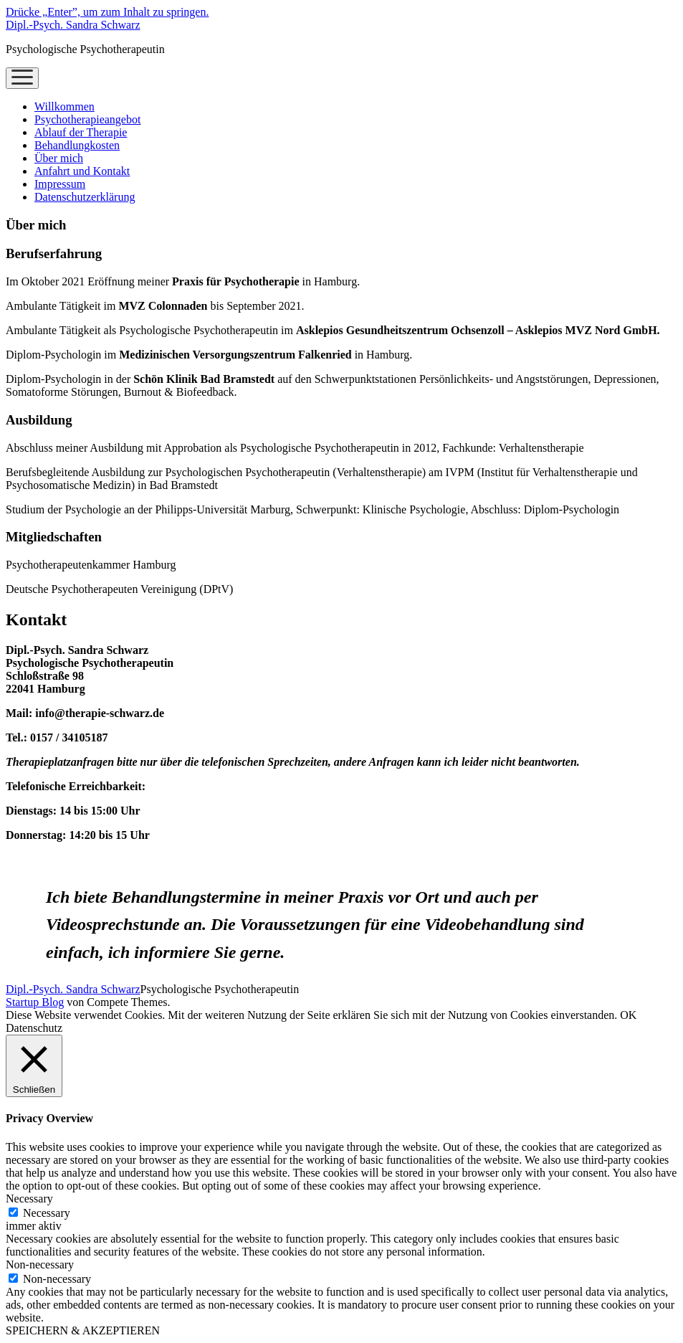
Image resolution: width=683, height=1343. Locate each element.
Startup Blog (35, 1002)
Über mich (58, 158)
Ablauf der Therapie (80, 132)
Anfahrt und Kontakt (82, 171)
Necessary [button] (29, 1198)
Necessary (46, 1213)
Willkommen (64, 106)
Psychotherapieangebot (87, 119)
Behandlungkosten (77, 145)
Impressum (59, 184)
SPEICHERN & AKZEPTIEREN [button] (83, 1330)
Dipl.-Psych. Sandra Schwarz (73, 25)
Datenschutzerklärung (84, 197)
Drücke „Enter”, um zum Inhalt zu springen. (107, 12)
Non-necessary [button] (40, 1264)
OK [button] (628, 1015)
